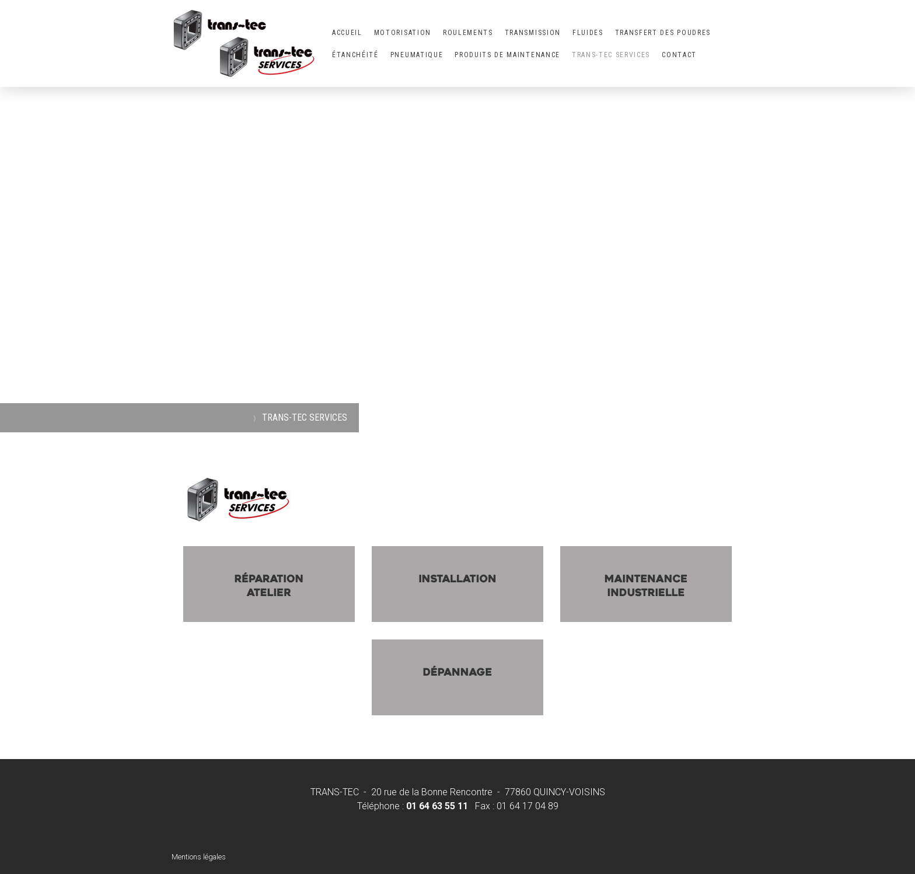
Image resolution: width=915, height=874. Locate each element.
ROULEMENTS (468, 33)
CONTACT (679, 55)
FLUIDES (587, 33)
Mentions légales (199, 856)
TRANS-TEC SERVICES (611, 55)
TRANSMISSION (533, 33)
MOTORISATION (402, 33)
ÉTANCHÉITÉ (355, 55)
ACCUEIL (347, 33)
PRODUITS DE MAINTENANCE (507, 55)
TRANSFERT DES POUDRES (663, 33)
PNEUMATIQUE (416, 55)
